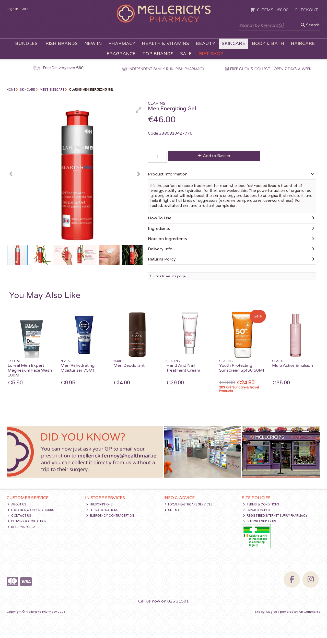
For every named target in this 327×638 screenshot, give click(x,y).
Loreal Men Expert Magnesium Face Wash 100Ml (30, 370)
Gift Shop (211, 53)
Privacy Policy (257, 510)
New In (93, 43)
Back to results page (169, 276)
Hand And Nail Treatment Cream (183, 368)
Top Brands (157, 53)
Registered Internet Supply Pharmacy (275, 515)
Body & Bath (268, 43)
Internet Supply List (260, 521)
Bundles (26, 43)
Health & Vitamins (165, 43)
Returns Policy (21, 527)
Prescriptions (99, 504)
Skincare (233, 43)
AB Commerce (309, 611)
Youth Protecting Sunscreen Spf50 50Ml (241, 368)
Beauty (205, 43)
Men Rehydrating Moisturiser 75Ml (78, 368)
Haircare (303, 43)
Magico (271, 611)
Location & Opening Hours (30, 510)
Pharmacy (121, 43)
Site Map (173, 510)
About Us (16, 504)
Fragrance (121, 53)
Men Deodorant (129, 365)
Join (25, 9)
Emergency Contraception (110, 515)
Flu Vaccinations (102, 510)
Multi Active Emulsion (292, 365)
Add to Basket (214, 155)
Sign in (12, 9)
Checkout (306, 10)
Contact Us (19, 515)
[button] (138, 110)
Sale (186, 53)
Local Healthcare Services (189, 504)
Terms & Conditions (261, 504)
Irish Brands (61, 43)
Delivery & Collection (26, 521)
